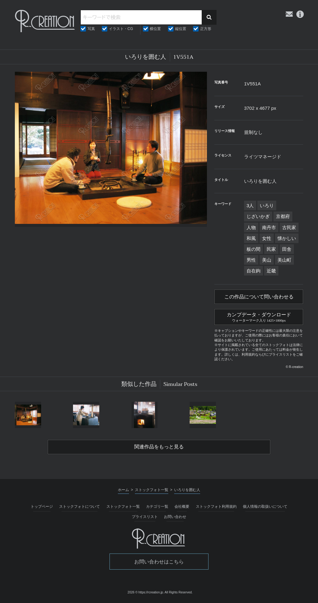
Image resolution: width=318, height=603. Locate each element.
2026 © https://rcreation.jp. (145, 592)
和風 (251, 238)
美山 (266, 260)
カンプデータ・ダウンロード (258, 316)
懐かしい (286, 238)
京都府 (283, 216)
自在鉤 (253, 270)
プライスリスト (145, 517)
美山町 (284, 260)
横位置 (155, 29)
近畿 (271, 270)
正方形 (205, 29)
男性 (251, 260)
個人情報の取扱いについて (265, 506)
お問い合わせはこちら (159, 561)
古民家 (289, 227)
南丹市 (269, 227)
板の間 (253, 249)
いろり (267, 205)
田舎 (286, 249)
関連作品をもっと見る (159, 447)
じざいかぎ (258, 216)
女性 (266, 238)
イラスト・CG (121, 29)
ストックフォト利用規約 (216, 506)
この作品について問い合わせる (259, 297)
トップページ (42, 506)
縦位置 (180, 29)
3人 (250, 205)
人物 (251, 227)
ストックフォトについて (79, 506)
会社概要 (181, 506)
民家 (271, 249)
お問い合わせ (175, 517)
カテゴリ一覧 (157, 506)
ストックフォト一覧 (123, 506)
